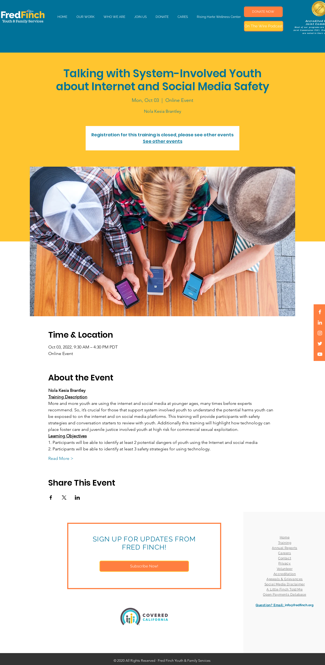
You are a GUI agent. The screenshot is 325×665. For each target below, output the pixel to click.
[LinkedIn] (320, 322)
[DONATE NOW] (263, 12)
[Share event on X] (64, 497)
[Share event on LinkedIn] (77, 497)
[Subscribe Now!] (144, 566)
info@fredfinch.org (299, 605)
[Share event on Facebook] (50, 497)
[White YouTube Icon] (320, 354)
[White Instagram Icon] (320, 333)
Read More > (60, 458)
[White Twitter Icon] (320, 344)
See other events (162, 141)
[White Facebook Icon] (320, 312)
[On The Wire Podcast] (263, 26)
